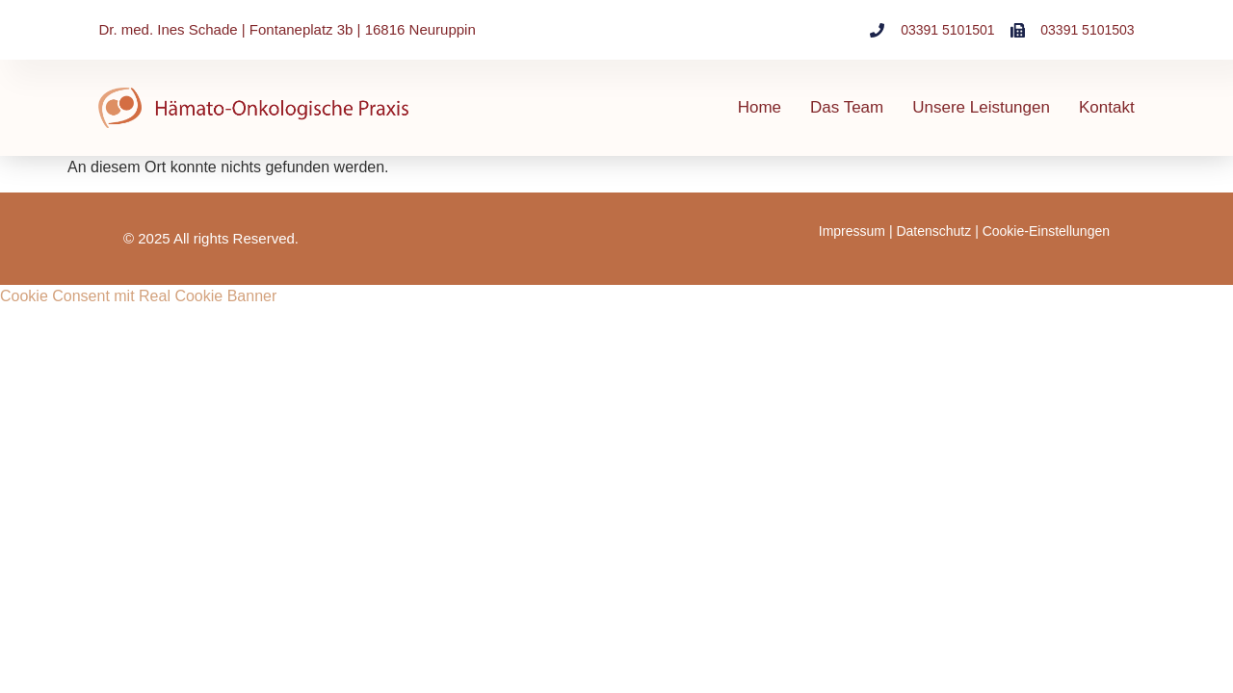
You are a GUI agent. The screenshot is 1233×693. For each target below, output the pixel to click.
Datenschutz (933, 231)
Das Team (846, 107)
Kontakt (1107, 107)
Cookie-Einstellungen (1046, 231)
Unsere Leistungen (981, 107)
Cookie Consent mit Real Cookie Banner (138, 296)
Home (759, 107)
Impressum (852, 231)
